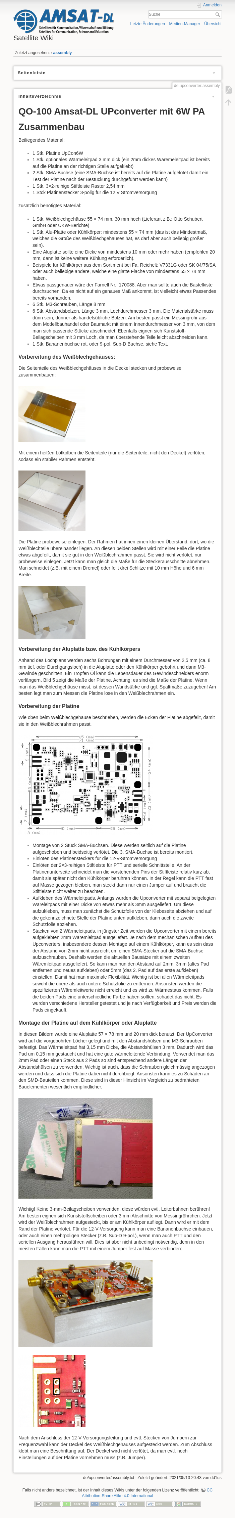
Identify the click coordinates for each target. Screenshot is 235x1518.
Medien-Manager (184, 23)
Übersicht (213, 23)
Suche (218, 14)
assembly (62, 52)
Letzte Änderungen (147, 23)
